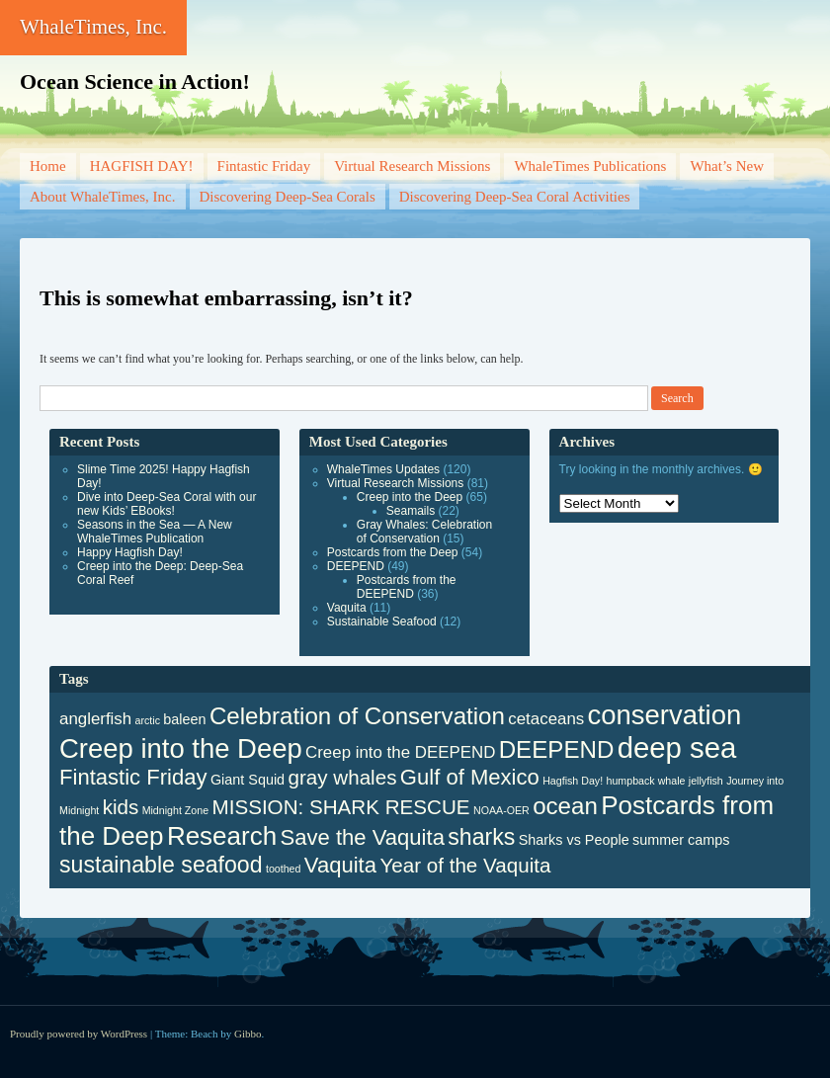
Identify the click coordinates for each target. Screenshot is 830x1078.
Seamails (410, 511)
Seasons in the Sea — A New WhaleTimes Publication (154, 531)
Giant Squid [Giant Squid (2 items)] (247, 780)
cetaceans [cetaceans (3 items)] (546, 718)
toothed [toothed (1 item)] (283, 868)
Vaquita (347, 608)
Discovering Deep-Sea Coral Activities (514, 197)
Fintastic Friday (264, 166)
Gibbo (248, 1033)
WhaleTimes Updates (383, 469)
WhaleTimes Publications (590, 166)
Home (48, 166)
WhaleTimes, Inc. (93, 27)
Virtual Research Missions (412, 166)
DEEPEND (355, 566)
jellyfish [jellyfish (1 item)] (706, 781)
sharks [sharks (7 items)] (481, 837)
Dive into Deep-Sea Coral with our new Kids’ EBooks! (166, 504)
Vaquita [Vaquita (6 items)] (340, 865)
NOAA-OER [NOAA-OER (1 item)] (501, 810)
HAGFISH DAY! (142, 166)
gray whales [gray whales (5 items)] (342, 777)
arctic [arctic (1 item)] (147, 720)
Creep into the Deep (409, 497)
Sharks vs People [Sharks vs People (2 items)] (574, 840)
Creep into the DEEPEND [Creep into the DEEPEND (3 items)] (400, 752)
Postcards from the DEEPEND (406, 587)
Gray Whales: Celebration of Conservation (424, 531)
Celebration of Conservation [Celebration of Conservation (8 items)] (357, 716)
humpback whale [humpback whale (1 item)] (646, 781)
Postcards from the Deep (392, 552)
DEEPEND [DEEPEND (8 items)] (557, 749)
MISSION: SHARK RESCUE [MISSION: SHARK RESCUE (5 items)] (341, 806)
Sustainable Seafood (382, 621)
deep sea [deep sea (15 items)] (677, 747)
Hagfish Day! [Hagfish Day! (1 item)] (572, 781)
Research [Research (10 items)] (222, 836)
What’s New (727, 166)
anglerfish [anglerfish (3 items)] (95, 718)
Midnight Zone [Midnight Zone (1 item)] (175, 810)
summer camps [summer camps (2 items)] (680, 840)
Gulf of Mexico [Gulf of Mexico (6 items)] (470, 777)
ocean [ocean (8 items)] (565, 805)
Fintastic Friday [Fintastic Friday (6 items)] (133, 777)
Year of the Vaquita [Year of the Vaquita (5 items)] (464, 865)
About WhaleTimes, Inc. (103, 197)
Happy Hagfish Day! (130, 552)
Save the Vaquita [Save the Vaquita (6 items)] (363, 837)
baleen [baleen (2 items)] (184, 719)
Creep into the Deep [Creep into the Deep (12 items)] (180, 748)
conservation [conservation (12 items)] (665, 715)
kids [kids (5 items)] (121, 806)
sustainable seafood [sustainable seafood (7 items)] (161, 864)
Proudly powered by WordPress (78, 1033)
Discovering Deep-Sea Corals (287, 197)
